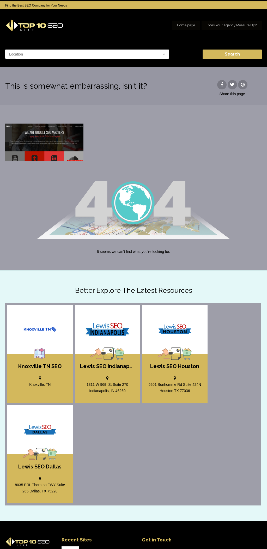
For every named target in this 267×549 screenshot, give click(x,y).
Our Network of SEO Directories (239, 541)
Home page (186, 25)
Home (159, 536)
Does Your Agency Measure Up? (232, 25)
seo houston (253, 536)
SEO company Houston (221, 536)
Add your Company (184, 536)
